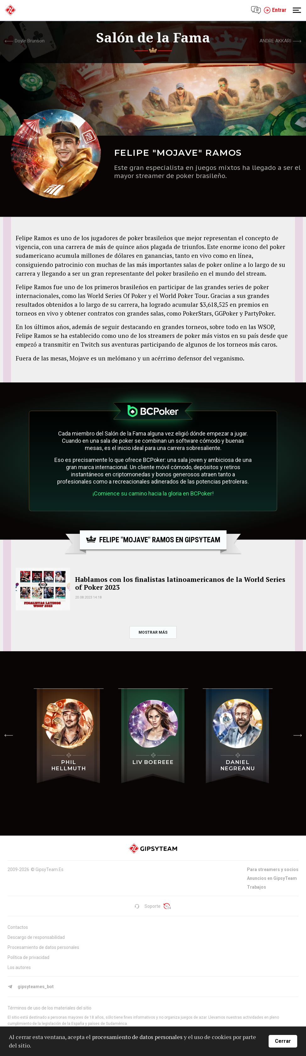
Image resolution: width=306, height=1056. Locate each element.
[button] (8, 735)
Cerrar (283, 1041)
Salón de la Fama (153, 37)
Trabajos (256, 887)
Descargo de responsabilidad (36, 937)
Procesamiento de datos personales (43, 947)
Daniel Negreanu (237, 765)
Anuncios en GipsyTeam (272, 878)
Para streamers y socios (272, 869)
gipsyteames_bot (31, 986)
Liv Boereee (153, 762)
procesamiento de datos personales (137, 1037)
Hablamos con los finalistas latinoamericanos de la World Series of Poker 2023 (180, 583)
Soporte (147, 906)
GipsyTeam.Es (49, 869)
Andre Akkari (275, 41)
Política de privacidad (28, 957)
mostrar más (153, 632)
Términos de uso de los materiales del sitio (49, 1007)
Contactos (18, 927)
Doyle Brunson (30, 41)
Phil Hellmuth (68, 765)
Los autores (19, 967)
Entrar (275, 10)
